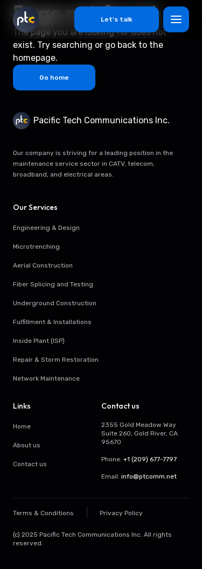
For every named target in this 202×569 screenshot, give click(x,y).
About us (26, 445)
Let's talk (117, 19)
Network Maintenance (46, 378)
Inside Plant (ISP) (39, 341)
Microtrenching (36, 246)
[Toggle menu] (176, 19)
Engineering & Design (46, 227)
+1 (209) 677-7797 (150, 459)
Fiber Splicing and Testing (53, 284)
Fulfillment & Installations (52, 322)
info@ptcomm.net (149, 476)
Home (22, 426)
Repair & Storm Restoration (56, 359)
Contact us (30, 464)
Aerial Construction (43, 265)
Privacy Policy (121, 513)
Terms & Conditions (43, 513)
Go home (54, 77)
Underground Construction (54, 303)
